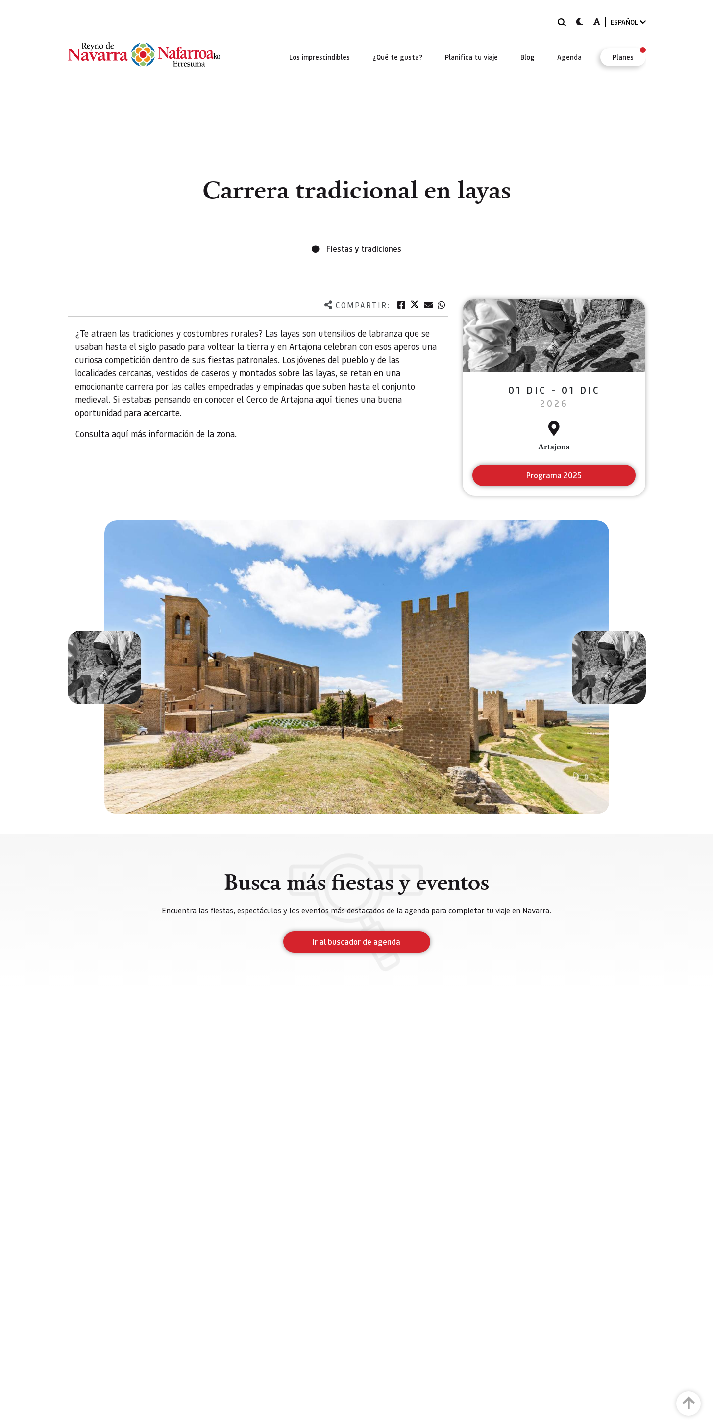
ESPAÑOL (628, 21)
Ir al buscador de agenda (356, 941)
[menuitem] (319, 56)
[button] (104, 667)
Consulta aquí (101, 433)
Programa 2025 (554, 475)
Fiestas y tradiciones (363, 249)
